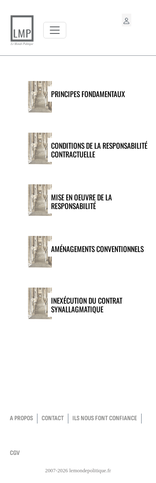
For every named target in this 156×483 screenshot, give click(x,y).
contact (53, 418)
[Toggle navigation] (54, 30)
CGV (15, 453)
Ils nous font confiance (104, 418)
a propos (21, 418)
